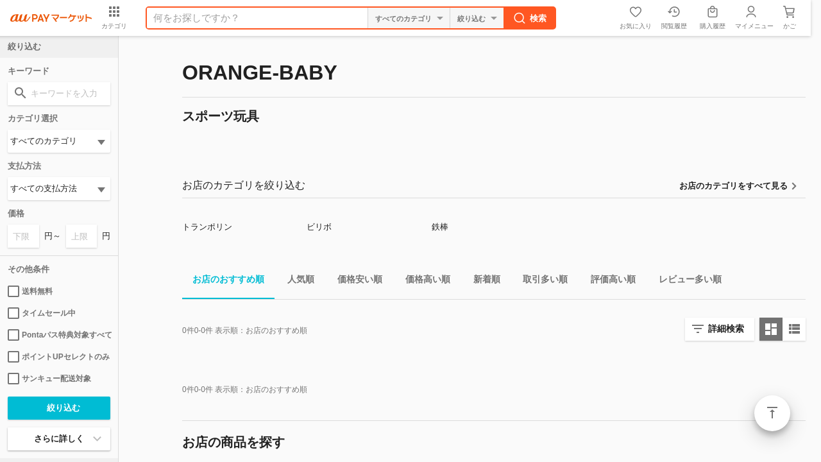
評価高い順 (608, 281)
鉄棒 (440, 227)
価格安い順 (354, 281)
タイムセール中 (42, 313)
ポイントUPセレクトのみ (59, 357)
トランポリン (207, 227)
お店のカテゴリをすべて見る (733, 186)
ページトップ (772, 413)
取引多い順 (540, 281)
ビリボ (319, 227)
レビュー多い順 (685, 281)
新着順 (481, 281)
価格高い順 (422, 281)
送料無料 (30, 291)
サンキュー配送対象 (49, 378)
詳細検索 (726, 328)
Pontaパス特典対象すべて (59, 335)
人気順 (295, 281)
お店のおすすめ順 (223, 281)
